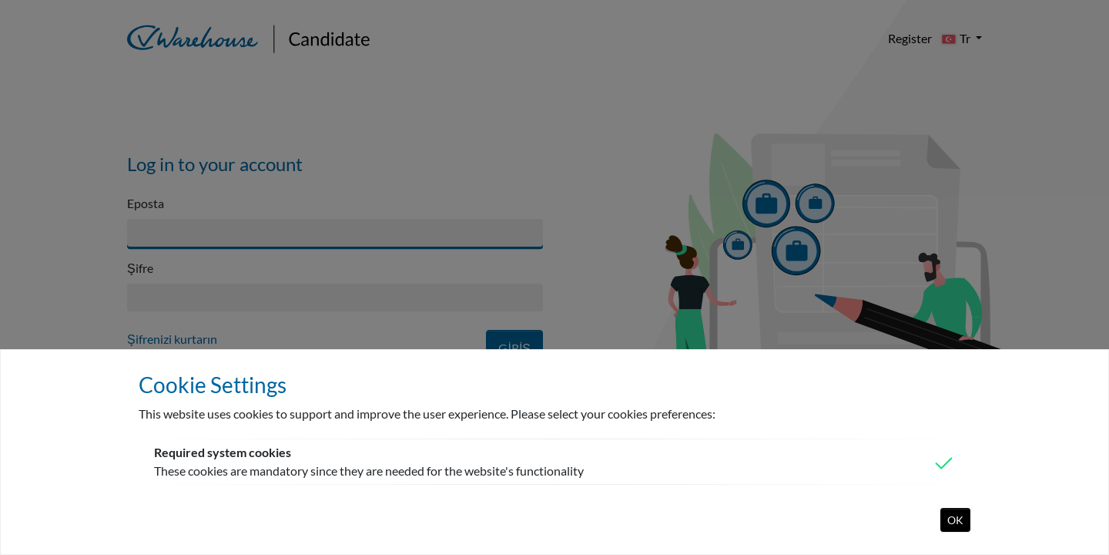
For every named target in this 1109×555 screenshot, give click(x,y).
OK (955, 519)
